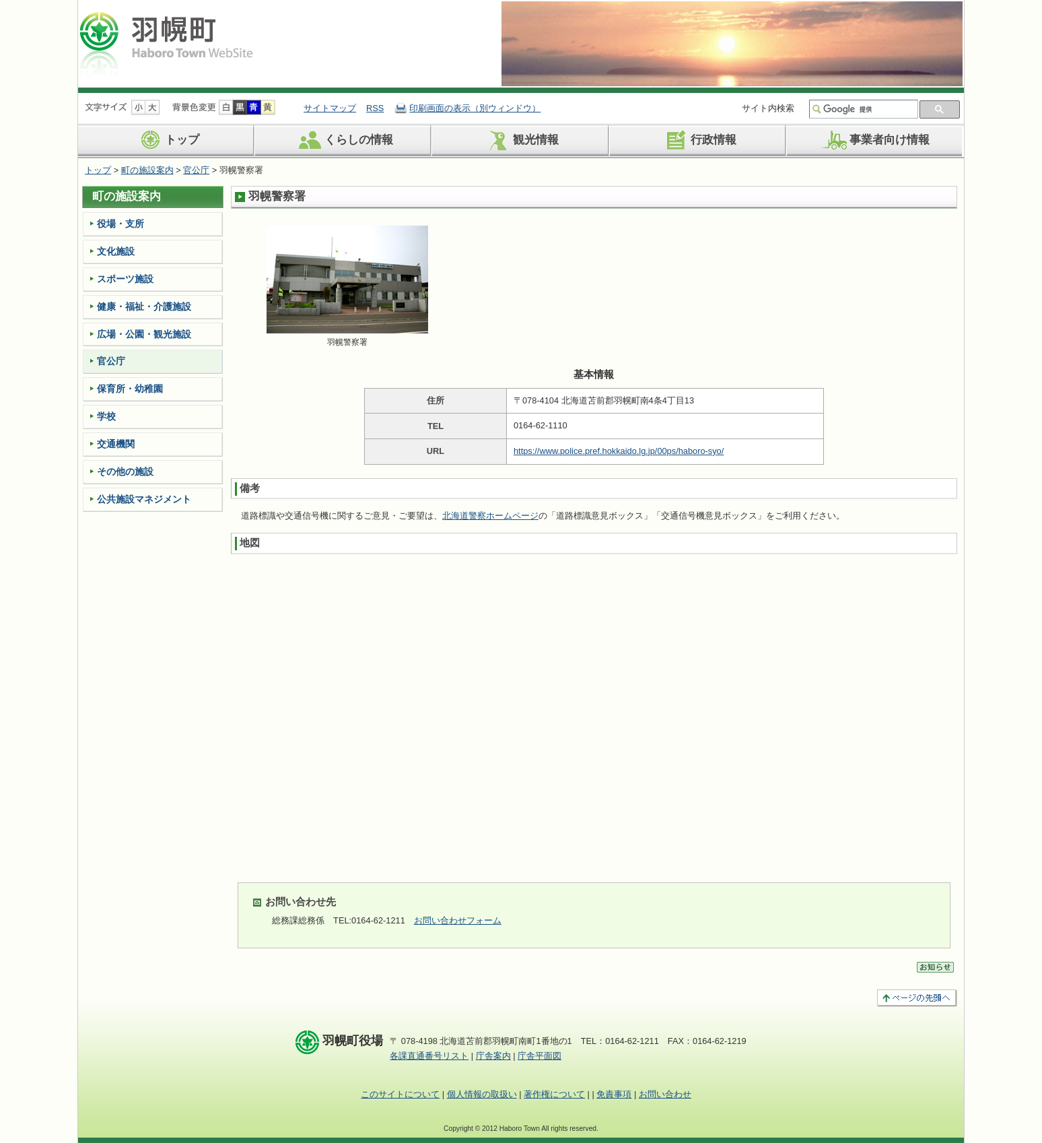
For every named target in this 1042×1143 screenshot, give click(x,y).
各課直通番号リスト (429, 1056)
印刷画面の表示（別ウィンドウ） (475, 108)
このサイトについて (400, 1094)
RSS (375, 108)
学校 (106, 416)
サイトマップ (330, 108)
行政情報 (698, 140)
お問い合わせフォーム (457, 920)
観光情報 (521, 140)
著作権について (554, 1094)
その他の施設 (125, 471)
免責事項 (613, 1094)
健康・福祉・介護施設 (144, 306)
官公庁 (196, 170)
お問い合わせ (665, 1094)
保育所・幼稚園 (130, 388)
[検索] (869, 109)
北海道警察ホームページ (490, 516)
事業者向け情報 (874, 140)
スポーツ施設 (125, 278)
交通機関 (116, 443)
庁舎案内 (493, 1056)
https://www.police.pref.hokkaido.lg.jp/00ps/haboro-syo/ (619, 451)
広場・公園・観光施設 (144, 334)
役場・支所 (120, 223)
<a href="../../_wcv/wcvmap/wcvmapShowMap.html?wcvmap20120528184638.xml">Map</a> (594, 713)
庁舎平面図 (539, 1056)
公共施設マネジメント (144, 499)
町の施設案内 (147, 170)
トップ (167, 140)
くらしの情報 (343, 140)
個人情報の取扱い (482, 1094)
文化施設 (116, 251)
